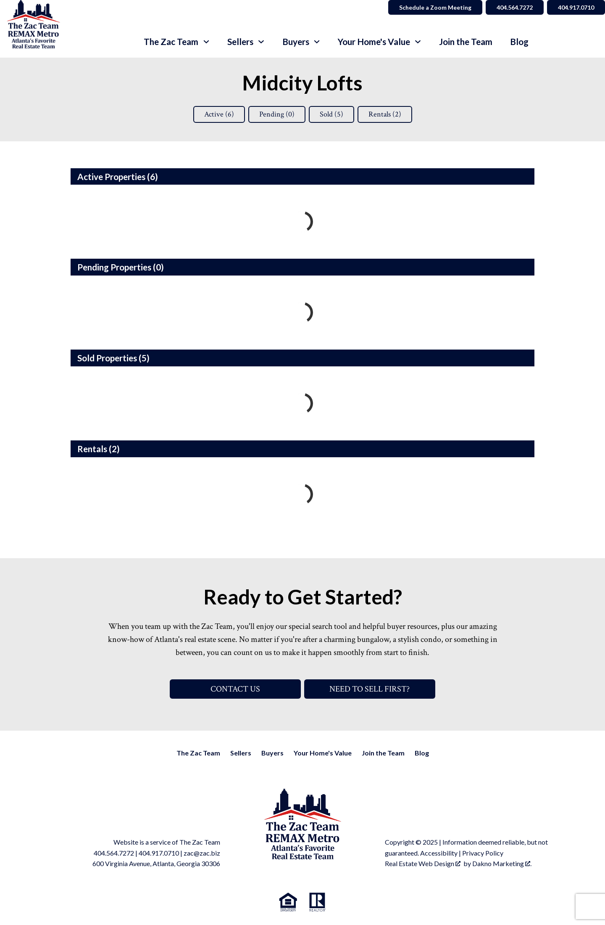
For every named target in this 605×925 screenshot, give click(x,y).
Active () (219, 114)
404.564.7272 (114, 853)
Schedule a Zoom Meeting (435, 7)
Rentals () (384, 114)
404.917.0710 (159, 853)
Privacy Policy (482, 853)
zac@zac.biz (202, 853)
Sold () (331, 114)
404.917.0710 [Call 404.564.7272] (576, 7)
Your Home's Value (323, 753)
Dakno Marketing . (501, 863)
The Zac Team (198, 753)
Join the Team (465, 41)
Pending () (277, 114)
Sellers (240, 753)
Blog (519, 41)
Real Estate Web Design (422, 863)
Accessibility (439, 853)
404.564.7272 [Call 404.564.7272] (515, 7)
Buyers (272, 753)
